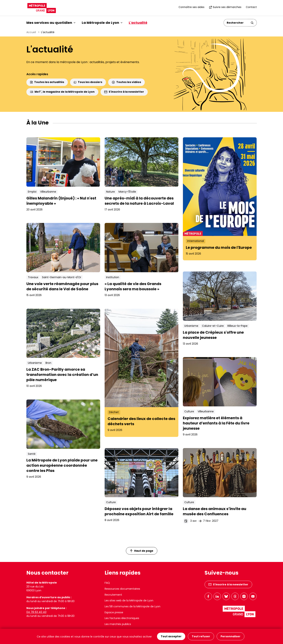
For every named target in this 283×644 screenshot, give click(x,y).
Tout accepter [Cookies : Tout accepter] (171, 636)
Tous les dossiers (88, 82)
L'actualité (138, 22)
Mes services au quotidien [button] (50, 22)
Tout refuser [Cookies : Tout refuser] (201, 636)
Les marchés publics (118, 624)
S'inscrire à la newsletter (124, 92)
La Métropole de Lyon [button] (102, 22)
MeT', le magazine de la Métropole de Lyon (62, 92)
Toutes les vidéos (126, 82)
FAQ (107, 583)
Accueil (31, 32)
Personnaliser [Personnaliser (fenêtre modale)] (230, 636)
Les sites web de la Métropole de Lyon (129, 600)
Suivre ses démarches (225, 7)
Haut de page (141, 551)
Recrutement (113, 595)
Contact (251, 7)
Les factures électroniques (122, 618)
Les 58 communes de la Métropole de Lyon (132, 606)
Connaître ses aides (191, 7)
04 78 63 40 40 (36, 612)
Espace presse (114, 612)
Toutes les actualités (47, 82)
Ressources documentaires (122, 589)
